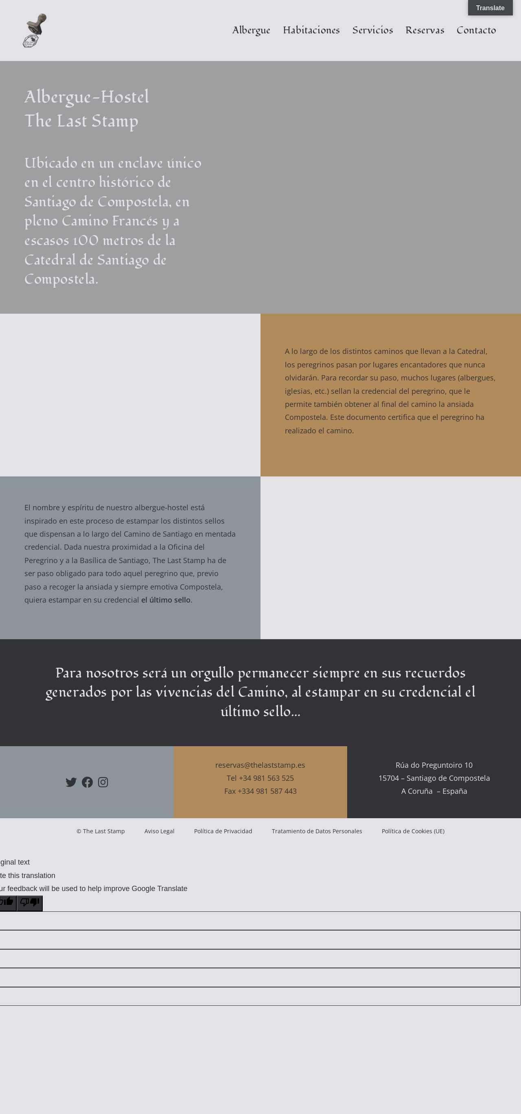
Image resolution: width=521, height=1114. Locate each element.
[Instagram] (103, 782)
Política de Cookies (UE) (413, 831)
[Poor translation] (30, 903)
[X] (71, 782)
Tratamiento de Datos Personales (317, 831)
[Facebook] (87, 782)
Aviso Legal (159, 831)
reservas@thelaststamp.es (260, 765)
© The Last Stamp (101, 831)
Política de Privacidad (223, 831)
